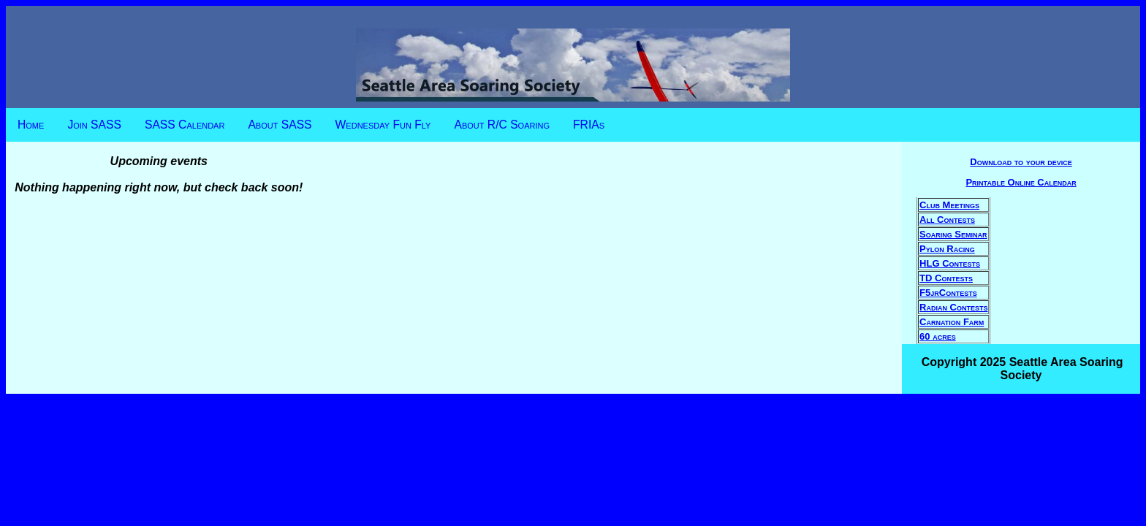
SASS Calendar (184, 124)
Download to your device (1021, 161)
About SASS (279, 124)
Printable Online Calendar (1020, 182)
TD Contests (946, 277)
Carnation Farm (951, 321)
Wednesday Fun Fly (383, 124)
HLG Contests (949, 263)
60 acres (937, 336)
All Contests (947, 219)
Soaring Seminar (953, 234)
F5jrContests (948, 292)
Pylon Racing (947, 248)
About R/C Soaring (502, 124)
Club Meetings (949, 204)
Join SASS (94, 124)
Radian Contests (953, 307)
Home (31, 124)
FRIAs (588, 124)
